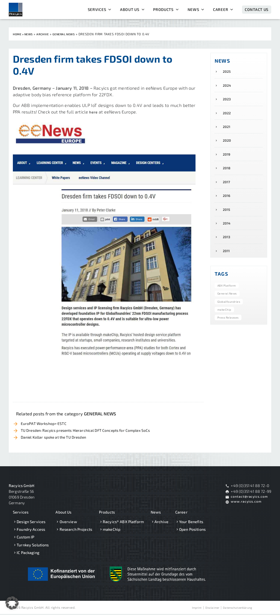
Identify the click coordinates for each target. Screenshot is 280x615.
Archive (161, 522)
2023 (228, 101)
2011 (227, 262)
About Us (132, 9)
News (196, 9)
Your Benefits (191, 522)
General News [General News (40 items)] (229, 305)
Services (100, 9)
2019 (227, 160)
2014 (227, 233)
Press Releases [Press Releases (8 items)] (230, 329)
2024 (228, 86)
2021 (227, 130)
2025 (228, 71)
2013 (227, 247)
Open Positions (192, 530)
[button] (12, 603)
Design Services (31, 522)
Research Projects (76, 530)
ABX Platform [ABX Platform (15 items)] (228, 297)
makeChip (111, 530)
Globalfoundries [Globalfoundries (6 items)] (231, 313)
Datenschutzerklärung (234, 608)
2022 (228, 115)
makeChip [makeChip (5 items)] (225, 321)
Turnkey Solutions (33, 546)
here (94, 111)
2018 (227, 174)
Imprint (188, 608)
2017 (227, 189)
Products (166, 9)
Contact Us (257, 9)
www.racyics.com (247, 504)
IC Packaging (28, 553)
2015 (227, 218)
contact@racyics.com (250, 498)
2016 (227, 203)
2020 (228, 145)
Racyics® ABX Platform (123, 522)
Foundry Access (31, 530)
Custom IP (25, 538)
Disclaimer (205, 608)
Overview (68, 522)
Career (223, 9)
